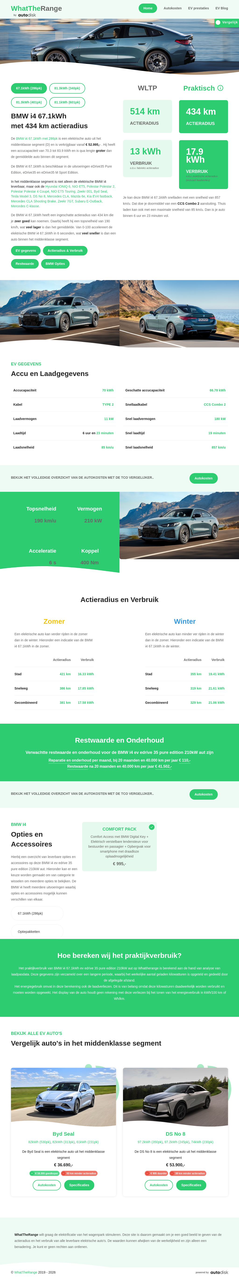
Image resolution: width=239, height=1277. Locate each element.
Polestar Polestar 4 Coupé (31, 191)
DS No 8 (40, 196)
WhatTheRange (25, 1272)
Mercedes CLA (59, 196)
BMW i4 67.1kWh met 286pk (37, 138)
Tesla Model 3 (22, 196)
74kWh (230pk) (202, 1142)
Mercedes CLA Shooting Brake (34, 201)
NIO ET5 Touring (64, 191)
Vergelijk (227, 22)
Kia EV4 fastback (100, 196)
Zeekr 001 (85, 191)
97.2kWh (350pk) (150, 1142)
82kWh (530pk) (39, 1142)
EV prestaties (198, 8)
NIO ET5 (79, 186)
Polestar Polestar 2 (101, 186)
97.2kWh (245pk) (176, 1142)
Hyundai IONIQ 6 (59, 186)
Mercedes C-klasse (25, 206)
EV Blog (221, 8)
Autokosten (173, 8)
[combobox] (37, 913)
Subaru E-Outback (89, 201)
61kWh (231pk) (87, 1142)
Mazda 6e (79, 196)
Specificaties (79, 1185)
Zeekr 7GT (66, 201)
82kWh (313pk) (63, 1142)
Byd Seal (101, 191)
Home (147, 8)
